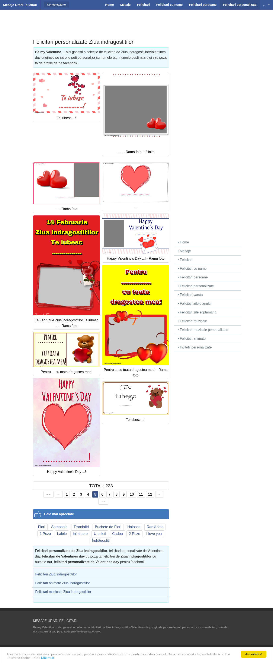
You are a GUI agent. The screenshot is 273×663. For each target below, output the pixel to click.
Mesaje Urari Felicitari (20, 5)
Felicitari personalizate (196, 286)
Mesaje (184, 251)
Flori (41, 527)
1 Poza (45, 534)
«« (48, 494)
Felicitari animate (192, 338)
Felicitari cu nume (192, 268)
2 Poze (134, 534)
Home (183, 242)
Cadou (117, 534)
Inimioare (80, 534)
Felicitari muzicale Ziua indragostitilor (63, 592)
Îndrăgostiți (101, 541)
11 (141, 494)
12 (150, 494)
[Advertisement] (136, 20)
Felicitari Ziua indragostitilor (56, 574)
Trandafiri (81, 527)
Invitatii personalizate (195, 347)
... (264, 4)
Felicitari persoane (193, 277)
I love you (154, 534)
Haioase (134, 527)
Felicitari (185, 260)
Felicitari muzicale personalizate (203, 330)
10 (132, 494)
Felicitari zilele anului (194, 303)
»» (103, 501)
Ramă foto (155, 527)
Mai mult (47, 658)
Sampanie (59, 527)
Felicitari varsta (190, 295)
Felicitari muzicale (192, 321)
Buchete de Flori (108, 527)
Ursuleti (100, 534)
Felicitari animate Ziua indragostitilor (62, 583)
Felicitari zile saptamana (197, 312)
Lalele (62, 534)
